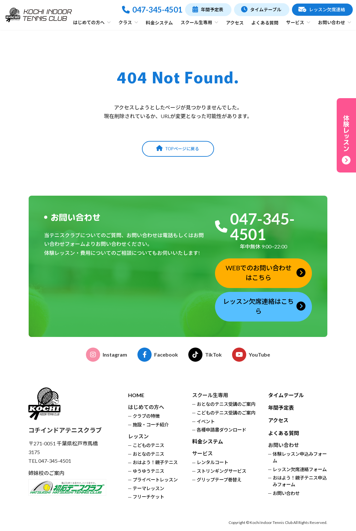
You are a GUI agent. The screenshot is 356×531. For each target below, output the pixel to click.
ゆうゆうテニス (148, 470)
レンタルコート (212, 462)
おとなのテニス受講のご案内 (226, 403)
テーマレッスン (148, 488)
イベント (206, 421)
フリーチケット (148, 496)
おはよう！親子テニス (155, 462)
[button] (208, 9)
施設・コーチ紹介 (151, 424)
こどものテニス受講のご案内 (226, 412)
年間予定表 (281, 407)
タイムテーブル (286, 395)
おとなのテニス (148, 453)
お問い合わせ (286, 493)
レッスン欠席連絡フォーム (300, 469)
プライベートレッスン (155, 479)
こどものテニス (148, 445)
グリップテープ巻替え (219, 479)
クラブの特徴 (146, 415)
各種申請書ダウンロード (221, 430)
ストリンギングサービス (221, 470)
